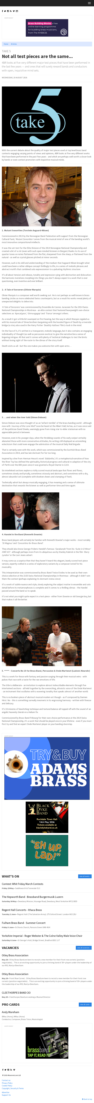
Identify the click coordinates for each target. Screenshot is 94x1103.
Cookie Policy (7, 1085)
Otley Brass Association (15, 955)
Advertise (5, 1092)
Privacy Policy (7, 1083)
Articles (14, 44)
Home (6, 44)
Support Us (6, 1095)
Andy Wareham (10, 1012)
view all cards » (85, 1004)
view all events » (85, 876)
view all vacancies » (83, 948)
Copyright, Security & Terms (13, 1088)
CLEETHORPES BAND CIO (16, 992)
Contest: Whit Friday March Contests (22, 884)
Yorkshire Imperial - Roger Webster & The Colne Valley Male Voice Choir (42, 936)
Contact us (6, 1080)
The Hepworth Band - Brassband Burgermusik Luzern (32, 897)
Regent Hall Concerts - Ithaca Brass (22, 910)
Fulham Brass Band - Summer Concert (24, 923)
